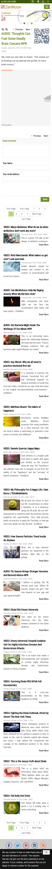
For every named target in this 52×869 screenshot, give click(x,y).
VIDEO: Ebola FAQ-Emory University (20, 609)
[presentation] (24, 189)
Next (28, 29)
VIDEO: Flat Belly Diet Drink (16, 795)
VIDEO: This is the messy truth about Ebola (24, 761)
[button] (47, 6)
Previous (19, 29)
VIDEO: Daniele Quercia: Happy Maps (21, 448)
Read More (44, 244)
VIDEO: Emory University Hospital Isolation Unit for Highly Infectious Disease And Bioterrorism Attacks (24, 644)
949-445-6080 (9, 1)
